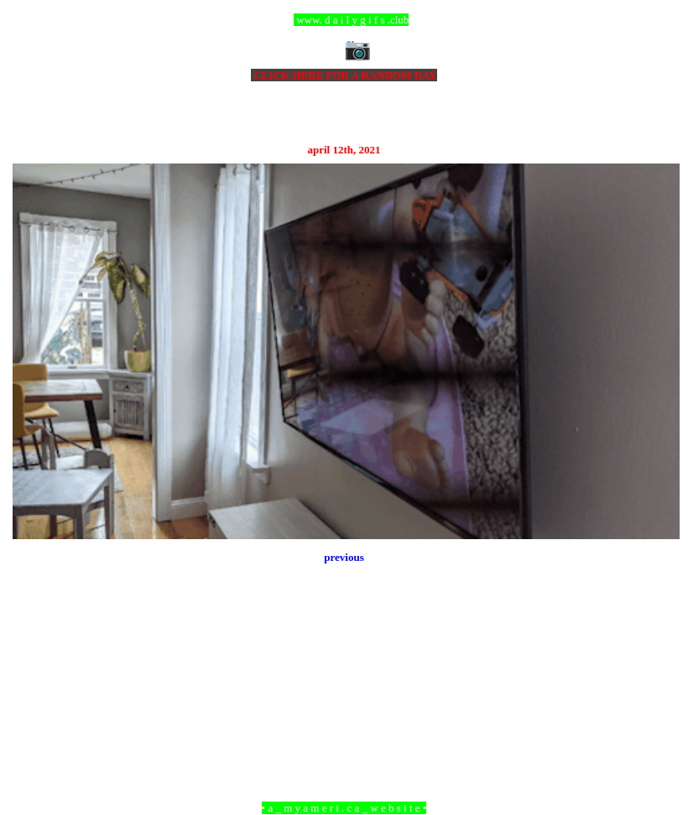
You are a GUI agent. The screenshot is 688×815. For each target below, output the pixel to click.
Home (346, 716)
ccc (344, 19)
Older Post (656, 716)
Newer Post (33, 716)
